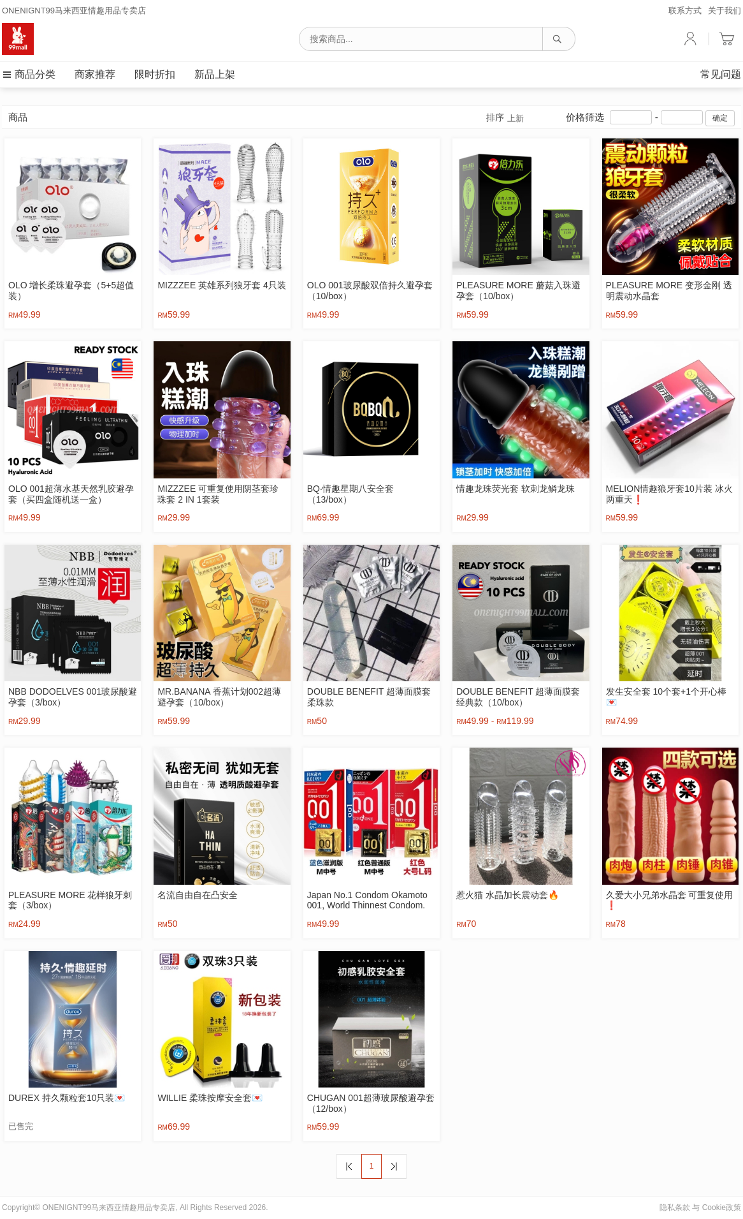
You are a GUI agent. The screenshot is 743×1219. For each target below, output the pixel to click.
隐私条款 (675, 1207)
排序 (505, 118)
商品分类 (28, 74)
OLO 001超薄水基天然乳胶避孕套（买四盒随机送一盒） (71, 494)
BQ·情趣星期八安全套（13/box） (350, 494)
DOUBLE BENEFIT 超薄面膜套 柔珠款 (369, 696)
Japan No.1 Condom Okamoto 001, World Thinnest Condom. (367, 900)
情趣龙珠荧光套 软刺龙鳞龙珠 (515, 489)
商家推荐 (95, 74)
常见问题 (720, 74)
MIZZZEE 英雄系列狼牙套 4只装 (221, 285)
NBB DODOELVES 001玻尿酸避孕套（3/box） (72, 696)
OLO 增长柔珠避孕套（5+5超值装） (71, 290)
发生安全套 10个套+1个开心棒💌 (666, 696)
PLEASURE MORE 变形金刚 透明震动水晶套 (669, 290)
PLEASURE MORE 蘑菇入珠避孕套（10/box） (518, 290)
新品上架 (214, 74)
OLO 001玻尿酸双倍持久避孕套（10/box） (370, 290)
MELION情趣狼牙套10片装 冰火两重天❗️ (669, 494)
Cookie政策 (721, 1207)
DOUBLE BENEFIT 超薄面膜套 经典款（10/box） (518, 696)
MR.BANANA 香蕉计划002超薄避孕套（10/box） (219, 696)
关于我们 (724, 10)
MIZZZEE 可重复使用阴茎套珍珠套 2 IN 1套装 (217, 494)
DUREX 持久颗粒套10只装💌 (66, 1098)
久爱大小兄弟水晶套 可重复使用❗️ (669, 900)
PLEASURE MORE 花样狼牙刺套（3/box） (70, 900)
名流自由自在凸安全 (197, 895)
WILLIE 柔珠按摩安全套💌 (210, 1098)
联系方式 (685, 10)
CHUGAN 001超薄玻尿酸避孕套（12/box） (371, 1103)
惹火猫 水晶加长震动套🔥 (507, 895)
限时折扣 (154, 74)
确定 (720, 118)
